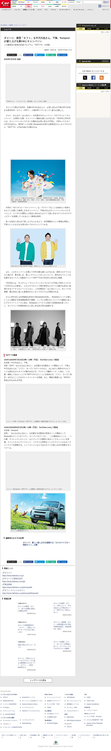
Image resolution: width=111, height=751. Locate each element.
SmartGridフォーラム (28, 697)
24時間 (89, 29)
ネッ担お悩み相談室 (9, 714)
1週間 (97, 29)
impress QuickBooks (93, 704)
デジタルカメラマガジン (10, 720)
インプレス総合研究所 (9, 704)
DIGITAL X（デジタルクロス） (31, 711)
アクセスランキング (89, 26)
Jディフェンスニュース (74, 701)
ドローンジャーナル (9, 711)
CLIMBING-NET (52, 717)
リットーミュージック (54, 697)
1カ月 (106, 29)
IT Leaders (6, 707)
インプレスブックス (28, 720)
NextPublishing (26, 723)
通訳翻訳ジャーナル (73, 704)
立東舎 (49, 707)
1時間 (80, 29)
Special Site (86, 61)
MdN (66, 714)
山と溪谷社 (48, 711)
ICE (85, 694)
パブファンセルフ (92, 710)
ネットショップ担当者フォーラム (32, 701)
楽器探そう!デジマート (54, 701)
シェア (30, 55)
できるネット (7, 724)
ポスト (13, 55)
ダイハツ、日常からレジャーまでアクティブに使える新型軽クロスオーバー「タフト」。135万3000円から (26, 662)
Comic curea (90, 701)
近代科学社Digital (52, 723)
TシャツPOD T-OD (53, 704)
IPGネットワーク (89, 713)
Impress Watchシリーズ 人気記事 (94, 85)
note (52, 55)
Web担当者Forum (8, 701)
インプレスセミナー (28, 707)
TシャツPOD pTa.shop (94, 716)
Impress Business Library (29, 704)
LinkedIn (64, 55)
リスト (20, 55)
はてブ (41, 55)
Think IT (5, 697)
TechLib (69, 726)
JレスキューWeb (72, 707)
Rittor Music (49, 694)
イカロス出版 (69, 694)
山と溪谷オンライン (53, 713)
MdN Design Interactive (74, 720)
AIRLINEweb (71, 697)
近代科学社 (48, 720)
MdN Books (70, 717)
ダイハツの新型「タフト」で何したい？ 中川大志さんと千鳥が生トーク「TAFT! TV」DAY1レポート (62, 607)
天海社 (89, 697)
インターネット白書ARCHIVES (12, 727)
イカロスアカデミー (73, 711)
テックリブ (68, 724)
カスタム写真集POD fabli (95, 720)
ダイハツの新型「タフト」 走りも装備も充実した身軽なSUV (27, 608)
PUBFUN (87, 707)
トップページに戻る (38, 680)
